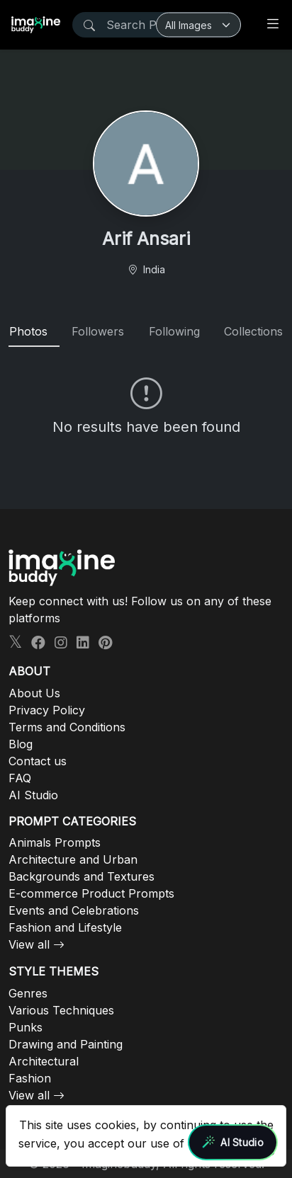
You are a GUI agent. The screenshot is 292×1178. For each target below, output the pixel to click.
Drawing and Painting (66, 1044)
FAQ (20, 778)
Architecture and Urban (73, 859)
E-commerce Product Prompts (91, 893)
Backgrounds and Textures (82, 876)
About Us (34, 693)
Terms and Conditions (67, 727)
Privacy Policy (47, 710)
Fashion (30, 1078)
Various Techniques (61, 1010)
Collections (253, 331)
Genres (28, 993)
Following (174, 331)
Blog (21, 744)
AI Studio (33, 795)
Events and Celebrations (74, 910)
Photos (28, 331)
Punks (26, 1027)
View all (29, 944)
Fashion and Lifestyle (65, 927)
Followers (98, 331)
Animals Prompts (55, 842)
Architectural (44, 1061)
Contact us (38, 761)
